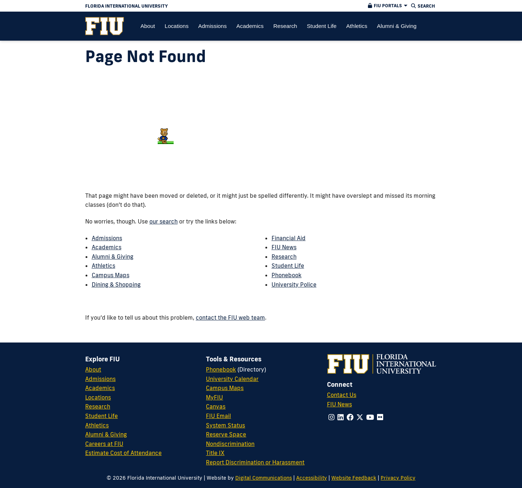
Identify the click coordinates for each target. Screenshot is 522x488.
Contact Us (341, 394)
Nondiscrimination (230, 443)
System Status (225, 425)
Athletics (103, 265)
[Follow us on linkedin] (340, 417)
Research (284, 256)
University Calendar (232, 378)
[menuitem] (104, 26)
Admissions (107, 238)
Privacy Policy (398, 477)
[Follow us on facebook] (350, 417)
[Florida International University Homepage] (203, 6)
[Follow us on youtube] (370, 417)
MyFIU (214, 397)
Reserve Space (226, 434)
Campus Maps (110, 275)
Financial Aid (289, 238)
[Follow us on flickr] (380, 417)
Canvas (215, 406)
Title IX (215, 452)
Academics (106, 247)
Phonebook (287, 275)
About (93, 369)
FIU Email (218, 415)
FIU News (284, 247)
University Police (294, 284)
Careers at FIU (104, 443)
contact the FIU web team (230, 317)
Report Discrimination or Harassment (255, 462)
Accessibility (311, 477)
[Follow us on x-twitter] (360, 417)
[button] (386, 6)
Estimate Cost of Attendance (123, 452)
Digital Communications (263, 477)
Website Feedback (353, 477)
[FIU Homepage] (104, 26)
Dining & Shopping (116, 284)
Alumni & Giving (112, 256)
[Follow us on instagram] (331, 417)
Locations (98, 397)
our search (163, 221)
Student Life (288, 265)
